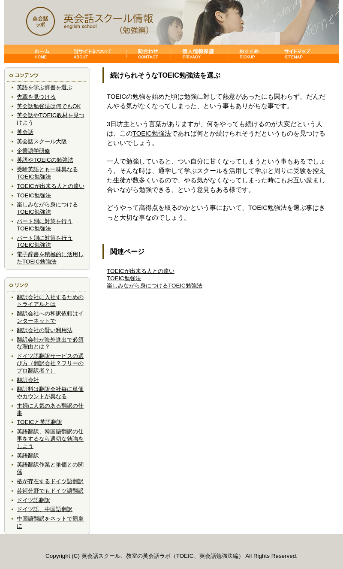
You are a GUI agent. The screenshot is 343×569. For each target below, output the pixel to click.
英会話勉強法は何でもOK (49, 106)
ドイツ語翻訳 (33, 500)
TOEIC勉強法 (34, 195)
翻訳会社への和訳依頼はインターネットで (50, 317)
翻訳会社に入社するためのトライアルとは (50, 301)
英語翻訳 (28, 455)
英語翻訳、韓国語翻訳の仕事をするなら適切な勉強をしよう (50, 438)
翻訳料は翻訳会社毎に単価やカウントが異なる (50, 393)
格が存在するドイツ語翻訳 (50, 481)
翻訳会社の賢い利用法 (44, 330)
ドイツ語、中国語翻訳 (44, 509)
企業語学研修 (33, 151)
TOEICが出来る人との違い (50, 186)
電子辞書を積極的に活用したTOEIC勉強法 (50, 258)
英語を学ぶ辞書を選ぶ (44, 87)
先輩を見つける (36, 97)
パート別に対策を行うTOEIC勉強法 (44, 225)
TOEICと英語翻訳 (39, 422)
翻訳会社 (28, 380)
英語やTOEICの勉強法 (45, 160)
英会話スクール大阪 (42, 141)
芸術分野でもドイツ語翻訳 (50, 490)
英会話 (25, 132)
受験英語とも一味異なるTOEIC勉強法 (47, 173)
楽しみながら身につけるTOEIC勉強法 (47, 208)
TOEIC (185, 556)
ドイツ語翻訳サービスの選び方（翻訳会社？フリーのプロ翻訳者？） (50, 363)
